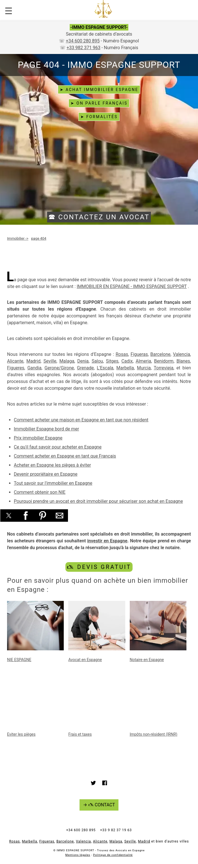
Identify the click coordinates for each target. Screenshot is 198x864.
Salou (97, 361)
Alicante (15, 361)
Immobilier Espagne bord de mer (46, 429)
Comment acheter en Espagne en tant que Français (65, 456)
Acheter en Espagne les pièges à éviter (52, 465)
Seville (49, 361)
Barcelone (160, 354)
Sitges (112, 361)
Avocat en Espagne (85, 659)
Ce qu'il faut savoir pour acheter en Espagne (58, 447)
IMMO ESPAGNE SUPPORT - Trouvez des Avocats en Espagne (101, 850)
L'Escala (105, 368)
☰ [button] (9, 11)
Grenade (85, 368)
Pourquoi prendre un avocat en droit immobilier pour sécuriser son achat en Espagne (98, 501)
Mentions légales (77, 854)
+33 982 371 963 (83, 47)
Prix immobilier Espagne (38, 438)
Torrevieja (163, 368)
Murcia (144, 368)
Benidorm (163, 361)
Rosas (122, 354)
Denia (83, 361)
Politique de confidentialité (113, 854)
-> (17, 238)
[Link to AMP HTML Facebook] (104, 784)
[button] (8, 515)
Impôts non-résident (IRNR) (153, 734)
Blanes (183, 361)
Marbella (125, 368)
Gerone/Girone (59, 368)
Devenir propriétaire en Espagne (45, 474)
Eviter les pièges (21, 734)
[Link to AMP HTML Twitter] (93, 784)
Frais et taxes (80, 734)
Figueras (139, 354)
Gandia (34, 368)
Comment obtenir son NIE (39, 492)
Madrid (33, 361)
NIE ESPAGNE (19, 659)
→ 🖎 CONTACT (99, 804)
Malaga (66, 361)
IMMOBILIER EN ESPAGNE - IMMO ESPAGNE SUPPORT (132, 286)
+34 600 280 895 (83, 41)
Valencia (181, 354)
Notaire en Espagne (147, 659)
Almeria (143, 361)
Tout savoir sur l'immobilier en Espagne (53, 483)
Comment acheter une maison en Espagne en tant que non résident (81, 420)
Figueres (15, 368)
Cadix (127, 361)
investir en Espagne (107, 540)
